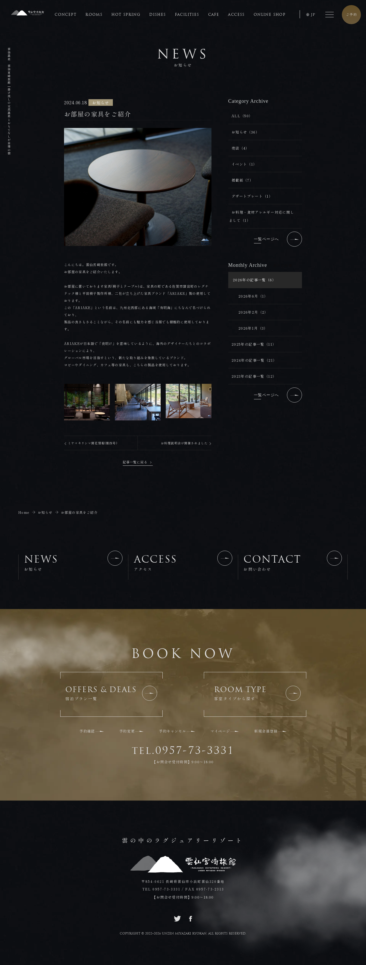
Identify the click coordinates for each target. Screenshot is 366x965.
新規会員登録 (266, 731)
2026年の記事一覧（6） (254, 279)
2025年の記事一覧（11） (254, 344)
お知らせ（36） (246, 132)
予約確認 (87, 731)
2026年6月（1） (253, 296)
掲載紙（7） (242, 180)
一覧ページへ (278, 239)
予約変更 (127, 731)
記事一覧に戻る (135, 462)
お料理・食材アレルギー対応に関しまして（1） (261, 216)
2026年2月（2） (253, 312)
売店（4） (241, 148)
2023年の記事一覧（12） (254, 376)
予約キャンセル (172, 731)
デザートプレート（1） (252, 196)
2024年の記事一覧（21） (254, 360)
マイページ (220, 731)
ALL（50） (242, 115)
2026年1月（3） (253, 328)
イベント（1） (244, 164)
